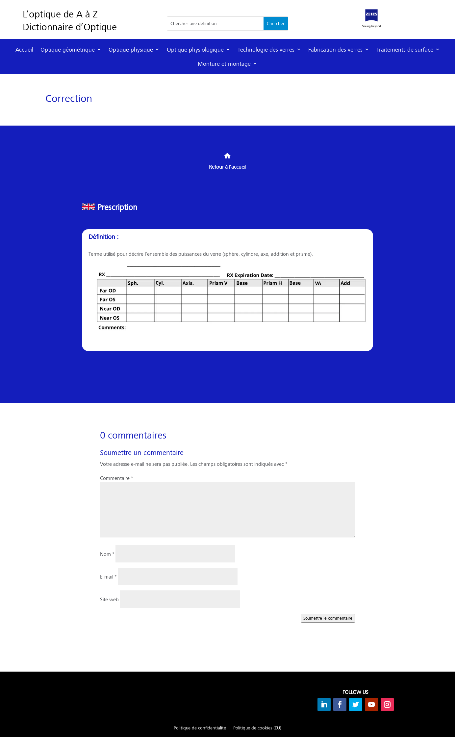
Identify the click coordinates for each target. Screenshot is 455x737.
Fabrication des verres (335, 49)
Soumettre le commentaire (327, 618)
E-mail (108, 576)
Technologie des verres (266, 49)
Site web (109, 599)
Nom (107, 553)
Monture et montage (224, 63)
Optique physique (131, 49)
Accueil (24, 49)
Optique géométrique (67, 49)
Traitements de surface (404, 49)
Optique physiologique (195, 49)
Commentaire (116, 477)
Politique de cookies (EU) (257, 728)
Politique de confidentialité (200, 728)
